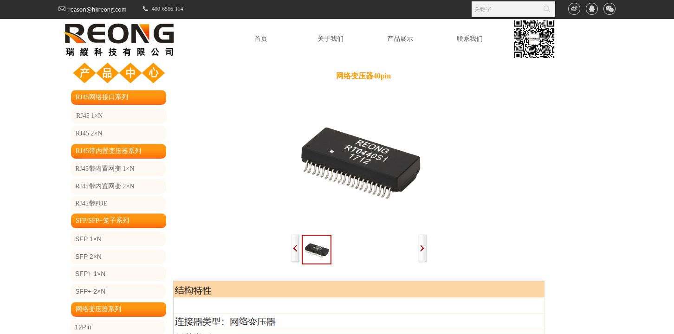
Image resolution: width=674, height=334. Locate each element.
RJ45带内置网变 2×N (104, 186)
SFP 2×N (88, 256)
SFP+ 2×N (90, 291)
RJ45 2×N (89, 133)
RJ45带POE (91, 203)
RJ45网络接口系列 (102, 97)
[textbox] (505, 9)
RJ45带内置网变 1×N (104, 168)
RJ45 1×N (89, 115)
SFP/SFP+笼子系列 (102, 220)
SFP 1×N (88, 239)
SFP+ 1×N (90, 273)
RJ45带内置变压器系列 (108, 151)
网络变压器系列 (98, 309)
